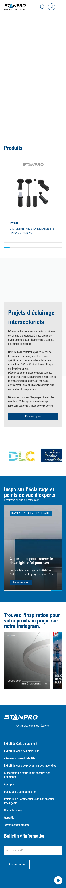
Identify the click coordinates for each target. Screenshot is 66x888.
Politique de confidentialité (20, 792)
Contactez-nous (13, 810)
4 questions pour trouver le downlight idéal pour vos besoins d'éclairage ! (31, 561)
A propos (9, 784)
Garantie (9, 817)
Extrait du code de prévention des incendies (30, 765)
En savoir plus (33, 416)
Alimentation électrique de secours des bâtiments (27, 775)
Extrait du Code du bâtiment (20, 743)
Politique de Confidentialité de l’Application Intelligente (29, 801)
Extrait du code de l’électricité (21, 751)
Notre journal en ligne (30, 513)
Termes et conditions (16, 825)
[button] (29, 116)
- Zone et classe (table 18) (19, 758)
